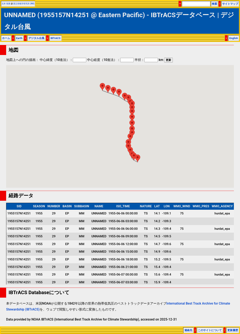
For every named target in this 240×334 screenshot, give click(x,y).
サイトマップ (230, 3)
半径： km (149, 60)
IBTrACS (55, 38)
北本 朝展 (6, 3)
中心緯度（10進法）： (63, 60)
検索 (214, 3)
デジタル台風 (36, 38)
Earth (19, 38)
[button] (137, 158)
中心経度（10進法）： (110, 60)
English (233, 38)
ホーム (6, 38)
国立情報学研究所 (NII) (23, 3)
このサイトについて (210, 330)
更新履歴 (232, 330)
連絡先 (188, 330)
